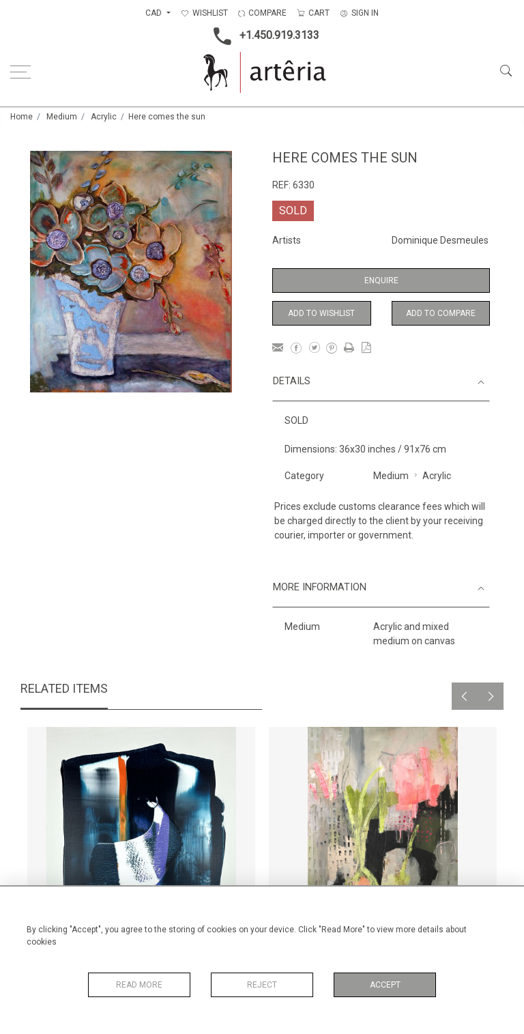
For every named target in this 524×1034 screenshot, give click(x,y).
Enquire (381, 280)
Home (21, 116)
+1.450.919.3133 (262, 36)
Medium (61, 116)
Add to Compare (441, 313)
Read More (139, 985)
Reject (262, 985)
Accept (385, 985)
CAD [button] (154, 13)
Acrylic (104, 116)
